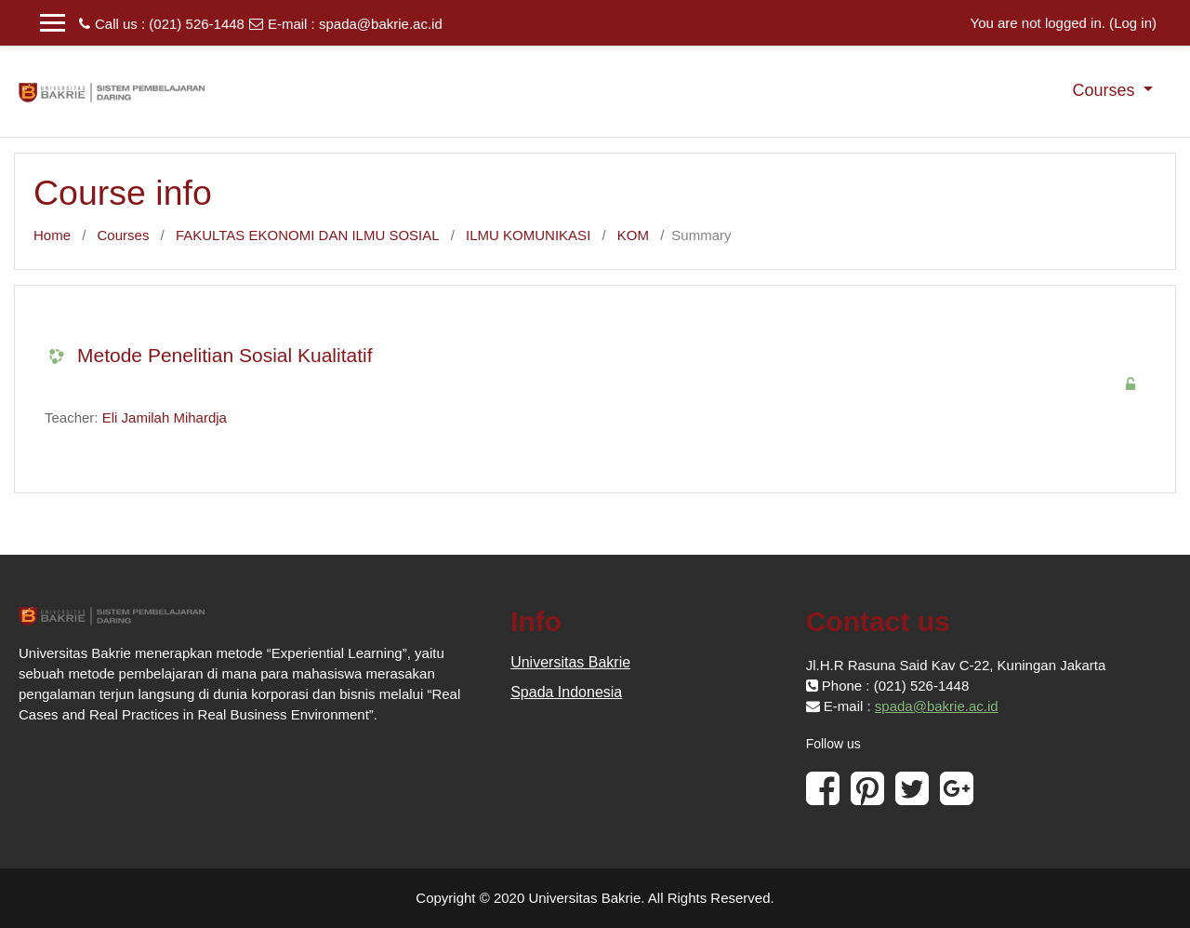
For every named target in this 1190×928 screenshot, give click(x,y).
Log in (1133, 23)
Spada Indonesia (566, 692)
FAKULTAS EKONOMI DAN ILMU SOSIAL (308, 235)
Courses (1105, 90)
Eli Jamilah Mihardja (164, 417)
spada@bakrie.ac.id (381, 24)
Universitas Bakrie (570, 662)
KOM (633, 235)
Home (52, 235)
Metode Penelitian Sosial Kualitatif (225, 355)
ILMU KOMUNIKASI (528, 235)
